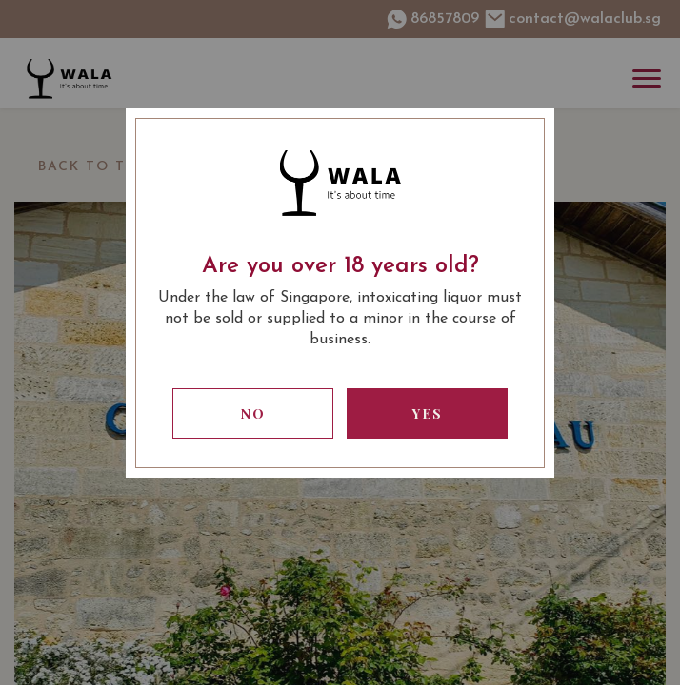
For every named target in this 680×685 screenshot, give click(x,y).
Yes (427, 413)
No (253, 413)
